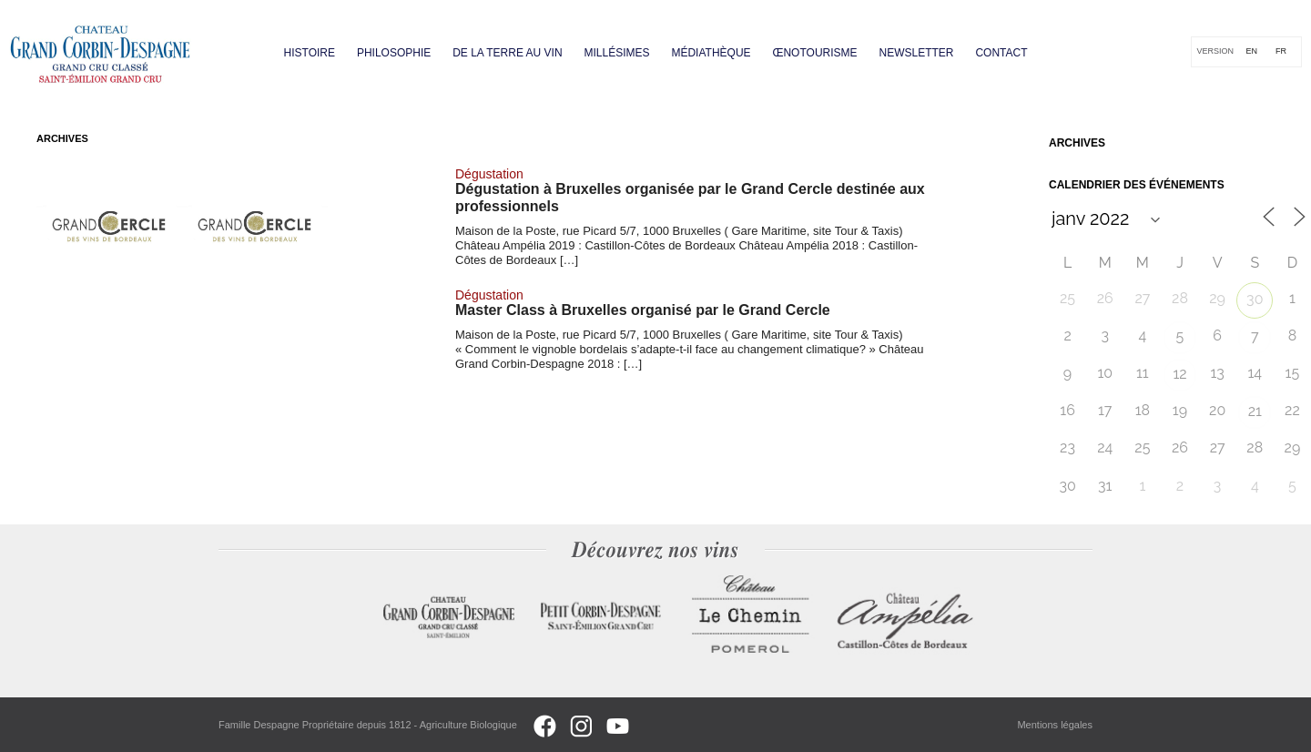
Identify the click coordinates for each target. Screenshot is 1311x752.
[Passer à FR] (1281, 52)
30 (1254, 299)
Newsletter (916, 52)
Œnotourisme (814, 52)
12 (1179, 373)
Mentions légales (1054, 724)
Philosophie (394, 52)
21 (1255, 411)
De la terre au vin (507, 52)
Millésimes (617, 52)
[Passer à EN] (1251, 52)
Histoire (309, 52)
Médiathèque (710, 52)
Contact (1001, 52)
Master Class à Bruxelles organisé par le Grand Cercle (642, 310)
